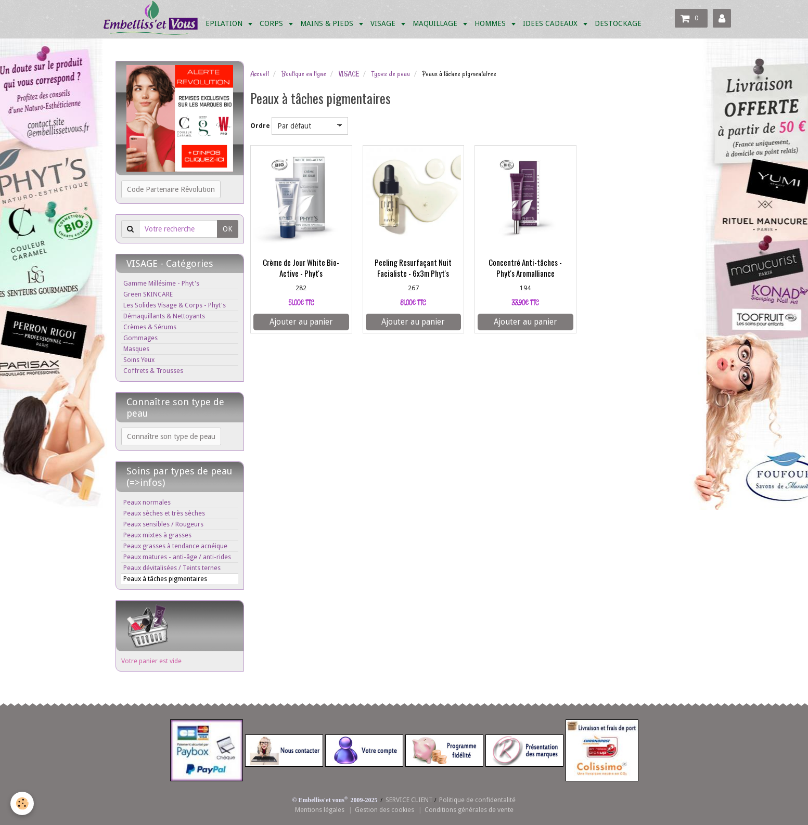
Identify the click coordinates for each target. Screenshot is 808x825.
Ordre (260, 126)
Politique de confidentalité (477, 800)
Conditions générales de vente (469, 810)
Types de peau (390, 74)
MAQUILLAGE (436, 23)
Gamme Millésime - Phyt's (161, 283)
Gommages (140, 338)
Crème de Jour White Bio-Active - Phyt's (301, 268)
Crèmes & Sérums (149, 327)
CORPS (272, 23)
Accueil (259, 74)
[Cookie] (22, 803)
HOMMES (491, 23)
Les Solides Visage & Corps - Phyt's (174, 305)
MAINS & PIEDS (327, 23)
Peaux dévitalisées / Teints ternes (172, 568)
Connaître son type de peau (171, 436)
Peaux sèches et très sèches (164, 513)
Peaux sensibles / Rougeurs (163, 524)
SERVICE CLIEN (407, 800)
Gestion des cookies (384, 810)
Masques (136, 349)
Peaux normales (147, 502)
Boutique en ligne (303, 74)
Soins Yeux (139, 360)
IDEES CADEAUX (551, 23)
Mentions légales (319, 810)
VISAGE (383, 23)
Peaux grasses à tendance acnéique (175, 546)
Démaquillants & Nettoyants (164, 316)
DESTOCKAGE (618, 23)
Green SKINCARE (148, 294)
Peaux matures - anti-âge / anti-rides (177, 557)
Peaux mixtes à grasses (157, 535)
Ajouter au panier (301, 322)
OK (228, 229)
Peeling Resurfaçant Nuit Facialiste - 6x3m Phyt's (413, 268)
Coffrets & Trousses (153, 371)
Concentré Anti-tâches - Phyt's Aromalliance (525, 268)
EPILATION (225, 23)
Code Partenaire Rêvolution (171, 189)
